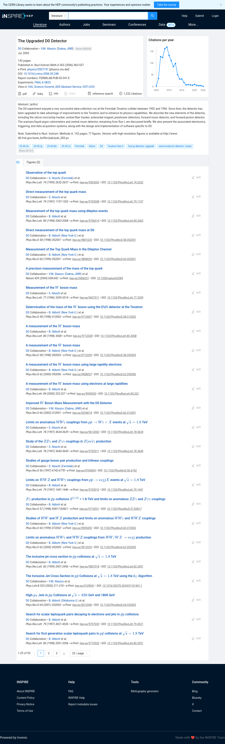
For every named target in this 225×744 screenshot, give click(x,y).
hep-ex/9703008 (89, 201)
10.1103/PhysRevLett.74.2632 (125, 182)
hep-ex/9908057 (82, 374)
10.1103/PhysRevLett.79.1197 (125, 201)
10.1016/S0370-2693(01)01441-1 (122, 585)
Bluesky (197, 697)
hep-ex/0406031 (79, 278)
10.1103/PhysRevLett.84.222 (121, 393)
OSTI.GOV (88, 86)
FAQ (70, 691)
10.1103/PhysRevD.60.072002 (118, 528)
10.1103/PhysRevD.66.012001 (118, 412)
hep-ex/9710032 (89, 643)
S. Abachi (54, 178)
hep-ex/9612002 (89, 432)
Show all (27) (26, 150)
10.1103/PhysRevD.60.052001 (118, 259)
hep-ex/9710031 (89, 508)
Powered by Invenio (13, 737)
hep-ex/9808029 (82, 259)
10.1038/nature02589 (110, 278)
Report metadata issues (83, 704)
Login (215, 15)
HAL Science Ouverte (41, 86)
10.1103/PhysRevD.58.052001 (118, 239)
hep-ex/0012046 (82, 604)
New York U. (69, 235)
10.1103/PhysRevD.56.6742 (120, 470)
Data (162, 24)
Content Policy (26, 697)
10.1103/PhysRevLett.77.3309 (125, 297)
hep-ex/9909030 (86, 393)
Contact (197, 710)
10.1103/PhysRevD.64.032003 (118, 604)
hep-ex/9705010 (89, 489)
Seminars (109, 24)
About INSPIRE (26, 691)
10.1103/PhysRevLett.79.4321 (125, 624)
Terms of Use (25, 710)
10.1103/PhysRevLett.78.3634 (125, 432)
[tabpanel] (112, 413)
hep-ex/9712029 (82, 355)
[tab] (29, 162)
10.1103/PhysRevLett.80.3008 (118, 336)
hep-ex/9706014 (89, 220)
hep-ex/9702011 (89, 451)
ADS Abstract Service (68, 86)
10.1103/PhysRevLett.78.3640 (125, 451)
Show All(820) (83, 48)
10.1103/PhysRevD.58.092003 (118, 355)
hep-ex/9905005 (82, 528)
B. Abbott (54, 216)
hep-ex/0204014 (82, 412)
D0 (19, 48)
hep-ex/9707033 (89, 624)
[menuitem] (185, 15)
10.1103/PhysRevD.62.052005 (118, 547)
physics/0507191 (38, 69)
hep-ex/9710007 (82, 316)
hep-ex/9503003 (89, 182)
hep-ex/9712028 (83, 336)
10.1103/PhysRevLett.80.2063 (125, 220)
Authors (64, 24)
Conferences (137, 24)
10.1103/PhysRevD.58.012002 (118, 316)
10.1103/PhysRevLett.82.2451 (125, 566)
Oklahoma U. (70, 600)
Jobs (86, 24)
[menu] (192, 15)
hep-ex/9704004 (86, 470)
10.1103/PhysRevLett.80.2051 (125, 643)
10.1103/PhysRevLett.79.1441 (125, 489)
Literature (40, 24)
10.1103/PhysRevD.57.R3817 (124, 508)
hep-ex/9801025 (82, 239)
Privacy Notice (25, 704)
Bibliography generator (145, 691)
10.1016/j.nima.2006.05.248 (41, 73)
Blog (195, 691)
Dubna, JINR (65, 48)
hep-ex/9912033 (82, 547)
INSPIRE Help (76, 697)
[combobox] (108, 16)
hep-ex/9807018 (89, 566)
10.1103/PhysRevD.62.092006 (118, 374)
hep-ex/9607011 (89, 297)
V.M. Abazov (48, 48)
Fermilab (67, 178)
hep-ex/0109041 (85, 585)
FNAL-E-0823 (43, 82)
